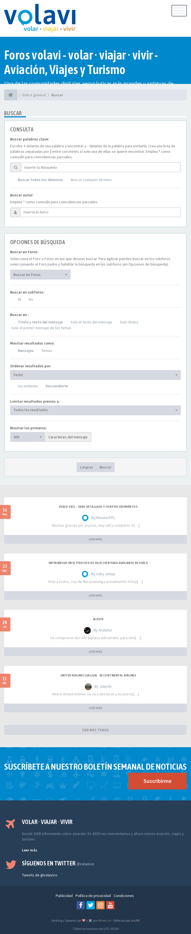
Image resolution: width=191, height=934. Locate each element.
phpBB (135, 920)
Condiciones (124, 895)
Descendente (57, 385)
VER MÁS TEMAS (95, 729)
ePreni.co (104, 920)
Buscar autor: (21, 195)
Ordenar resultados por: (30, 365)
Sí (19, 299)
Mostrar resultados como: (32, 343)
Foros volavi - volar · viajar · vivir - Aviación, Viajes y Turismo (81, 62)
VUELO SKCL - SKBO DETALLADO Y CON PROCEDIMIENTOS (98, 507)
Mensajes (26, 350)
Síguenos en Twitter (58, 863)
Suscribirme (158, 780)
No (31, 299)
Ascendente (28, 385)
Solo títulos (129, 322)
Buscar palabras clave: (29, 139)
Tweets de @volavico (39, 875)
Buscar (105, 467)
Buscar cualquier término (91, 179)
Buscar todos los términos (40, 179)
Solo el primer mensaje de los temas (41, 327)
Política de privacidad (93, 895)
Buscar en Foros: (24, 251)
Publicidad (64, 895)
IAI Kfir (98, 619)
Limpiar (86, 467)
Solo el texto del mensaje (91, 322)
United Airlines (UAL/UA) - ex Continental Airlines (98, 675)
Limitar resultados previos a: (35, 401)
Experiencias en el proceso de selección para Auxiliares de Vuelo (98, 563)
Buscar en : (19, 314)
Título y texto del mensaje (40, 322)
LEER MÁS (95, 539)
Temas (46, 350)
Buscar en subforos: (27, 292)
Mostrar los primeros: (28, 427)
